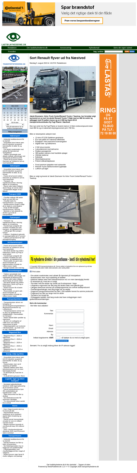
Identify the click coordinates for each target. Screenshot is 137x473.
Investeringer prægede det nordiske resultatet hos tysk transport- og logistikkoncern (12, 227)
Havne (14, 406)
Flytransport (15, 217)
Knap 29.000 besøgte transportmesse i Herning (11, 208)
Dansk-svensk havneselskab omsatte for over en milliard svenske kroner (13, 421)
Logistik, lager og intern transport (14, 380)
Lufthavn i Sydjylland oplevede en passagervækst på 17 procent (14, 235)
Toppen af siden (84, 465)
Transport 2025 (15, 194)
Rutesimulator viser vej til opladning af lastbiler (12, 365)
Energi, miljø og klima (15, 354)
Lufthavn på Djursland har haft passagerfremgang (13, 238)
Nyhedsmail (94, 48)
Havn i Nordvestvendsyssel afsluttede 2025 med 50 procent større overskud (14, 431)
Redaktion (12, 48)
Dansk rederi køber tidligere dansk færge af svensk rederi (13, 187)
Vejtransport (15, 136)
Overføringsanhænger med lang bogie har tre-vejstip (50, 289)
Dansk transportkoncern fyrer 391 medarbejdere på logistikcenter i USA (13, 391)
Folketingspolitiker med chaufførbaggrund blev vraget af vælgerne (14, 451)
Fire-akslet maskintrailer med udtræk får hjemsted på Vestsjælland (13, 151)
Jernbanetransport (14, 242)
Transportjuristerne (15, 299)
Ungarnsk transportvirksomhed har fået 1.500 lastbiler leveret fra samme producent (62, 291)
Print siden (36, 272)
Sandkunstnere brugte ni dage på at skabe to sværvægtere (13, 205)
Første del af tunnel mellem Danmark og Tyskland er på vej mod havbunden (13, 161)
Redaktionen (61, 63)
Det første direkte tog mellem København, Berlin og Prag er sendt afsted (13, 252)
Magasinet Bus (15, 332)
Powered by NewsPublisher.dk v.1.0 (51, 467)
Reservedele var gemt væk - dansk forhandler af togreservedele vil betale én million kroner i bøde (13, 263)
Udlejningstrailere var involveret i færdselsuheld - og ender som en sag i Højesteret (14, 327)
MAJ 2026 (15, 106)
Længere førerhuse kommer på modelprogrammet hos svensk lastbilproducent (60, 287)
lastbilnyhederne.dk (16, 37)
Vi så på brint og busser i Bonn (14, 376)
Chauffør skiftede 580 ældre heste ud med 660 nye (13, 198)
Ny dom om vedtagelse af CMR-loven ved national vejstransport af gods (12, 322)
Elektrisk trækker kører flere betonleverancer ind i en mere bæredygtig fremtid (13, 369)
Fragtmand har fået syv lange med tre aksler (47, 293)
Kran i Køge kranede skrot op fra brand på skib (13, 410)
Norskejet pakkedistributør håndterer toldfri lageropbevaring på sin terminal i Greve (14, 385)
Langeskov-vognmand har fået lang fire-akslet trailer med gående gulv (57, 285)
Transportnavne (14, 436)
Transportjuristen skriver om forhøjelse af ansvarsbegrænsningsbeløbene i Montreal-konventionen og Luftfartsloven (14, 306)
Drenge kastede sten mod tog (14, 268)
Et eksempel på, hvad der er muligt (44, 282)
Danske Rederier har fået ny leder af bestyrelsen (13, 443)
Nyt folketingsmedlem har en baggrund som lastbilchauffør (13, 446)
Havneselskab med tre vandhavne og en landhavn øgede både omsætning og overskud (12, 415)
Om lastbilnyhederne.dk (37, 48)
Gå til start (14, 122)
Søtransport (15, 166)
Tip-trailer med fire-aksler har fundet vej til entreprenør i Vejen (54, 283)
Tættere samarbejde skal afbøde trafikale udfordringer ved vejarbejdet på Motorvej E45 (14, 156)
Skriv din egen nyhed (123, 48)
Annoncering (65, 48)
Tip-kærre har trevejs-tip (40, 295)
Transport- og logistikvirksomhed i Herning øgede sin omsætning (12, 182)
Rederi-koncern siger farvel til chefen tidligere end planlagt (13, 455)
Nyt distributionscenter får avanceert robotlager (12, 398)
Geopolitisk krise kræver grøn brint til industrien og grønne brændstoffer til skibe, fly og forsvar (13, 145)
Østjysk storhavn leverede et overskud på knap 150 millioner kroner (13, 426)
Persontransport (14, 271)
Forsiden (12, 51)
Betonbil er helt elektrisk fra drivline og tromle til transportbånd (12, 212)
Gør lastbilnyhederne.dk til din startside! (61, 465)
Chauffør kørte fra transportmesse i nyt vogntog (13, 201)
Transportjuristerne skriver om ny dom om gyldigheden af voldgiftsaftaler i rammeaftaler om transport (13, 313)
